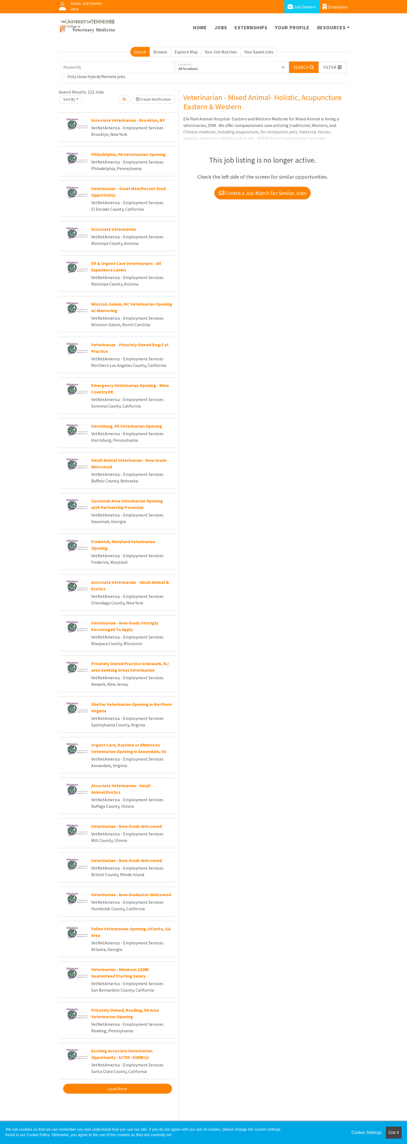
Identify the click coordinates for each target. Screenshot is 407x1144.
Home (200, 27)
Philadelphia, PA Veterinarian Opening (128, 154)
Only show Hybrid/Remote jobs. (96, 76)
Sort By (69, 99)
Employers (335, 6)
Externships (251, 27)
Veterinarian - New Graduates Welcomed (131, 894)
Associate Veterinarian (113, 229)
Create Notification (153, 99)
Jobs (220, 27)
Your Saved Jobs (258, 52)
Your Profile (292, 27)
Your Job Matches (221, 52)
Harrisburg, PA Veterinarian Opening (126, 426)
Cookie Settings (366, 1132)
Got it (394, 1132)
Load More (117, 1088)
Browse (160, 52)
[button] (332, 67)
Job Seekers (302, 6)
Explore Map (186, 52)
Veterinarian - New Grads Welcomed (126, 826)
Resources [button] (331, 27)
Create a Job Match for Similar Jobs (262, 193)
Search (140, 52)
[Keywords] (118, 67)
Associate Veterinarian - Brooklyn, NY (128, 120)
